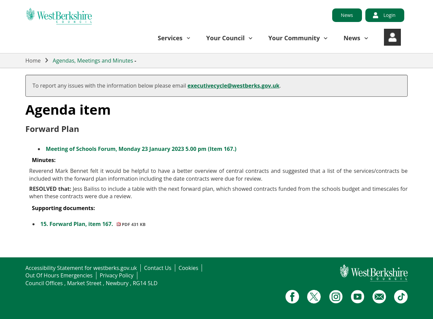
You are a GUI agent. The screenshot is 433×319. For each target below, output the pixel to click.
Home (33, 60)
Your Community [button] (294, 38)
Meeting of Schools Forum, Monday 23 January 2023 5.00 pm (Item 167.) (141, 149)
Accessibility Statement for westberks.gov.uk (81, 268)
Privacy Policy (117, 275)
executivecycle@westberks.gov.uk (233, 85)
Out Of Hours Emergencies (59, 275)
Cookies (188, 268)
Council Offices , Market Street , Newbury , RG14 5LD (91, 283)
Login (389, 15)
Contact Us (158, 268)
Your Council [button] (225, 38)
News (347, 15)
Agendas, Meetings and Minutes (93, 60)
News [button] (351, 38)
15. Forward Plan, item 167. (92, 224)
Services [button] (170, 38)
